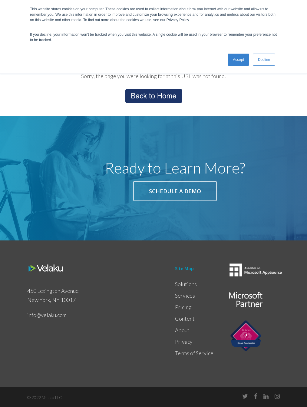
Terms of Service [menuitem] (194, 353)
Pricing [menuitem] (183, 307)
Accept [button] (238, 60)
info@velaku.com (47, 315)
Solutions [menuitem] (186, 284)
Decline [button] (264, 60)
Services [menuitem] (185, 295)
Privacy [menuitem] (184, 341)
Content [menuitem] (185, 318)
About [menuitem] (182, 330)
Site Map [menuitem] (184, 268)
